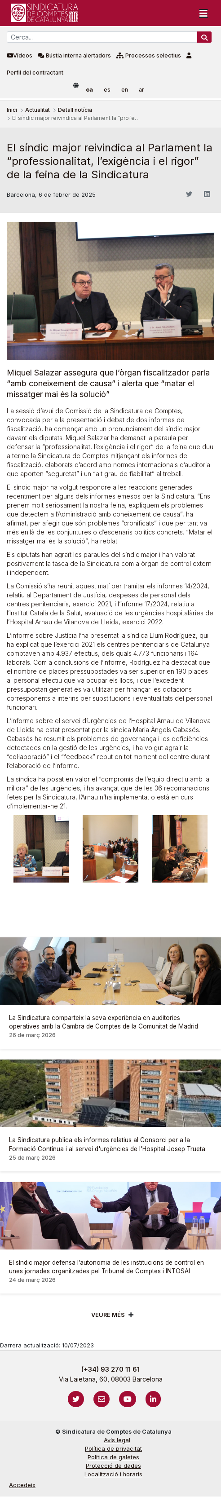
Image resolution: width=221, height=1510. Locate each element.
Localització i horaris (113, 1474)
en (124, 89)
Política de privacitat (113, 1448)
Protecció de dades (113, 1465)
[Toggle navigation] (203, 13)
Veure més (108, 1314)
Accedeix (22, 1485)
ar (141, 89)
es (107, 89)
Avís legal (117, 1440)
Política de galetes (113, 1457)
